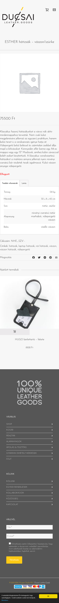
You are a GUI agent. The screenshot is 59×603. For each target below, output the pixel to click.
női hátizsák (42, 246)
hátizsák (13, 246)
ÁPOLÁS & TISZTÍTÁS (16, 447)
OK (48, 596)
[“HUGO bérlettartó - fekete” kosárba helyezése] (15, 332)
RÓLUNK (10, 481)
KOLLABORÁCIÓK (15, 493)
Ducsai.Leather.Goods (42, 583)
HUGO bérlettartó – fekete (29, 339)
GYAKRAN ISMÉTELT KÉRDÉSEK (21, 453)
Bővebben (5, 600)
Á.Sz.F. (9, 459)
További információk (10, 183)
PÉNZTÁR (10, 436)
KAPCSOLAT (12, 504)
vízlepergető (23, 249)
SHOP (9, 424)
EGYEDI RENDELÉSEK (16, 487)
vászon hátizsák (8, 249)
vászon (52, 246)
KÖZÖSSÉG (12, 499)
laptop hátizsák (27, 246)
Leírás (24, 183)
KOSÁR (9, 430)
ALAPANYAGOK (14, 442)
